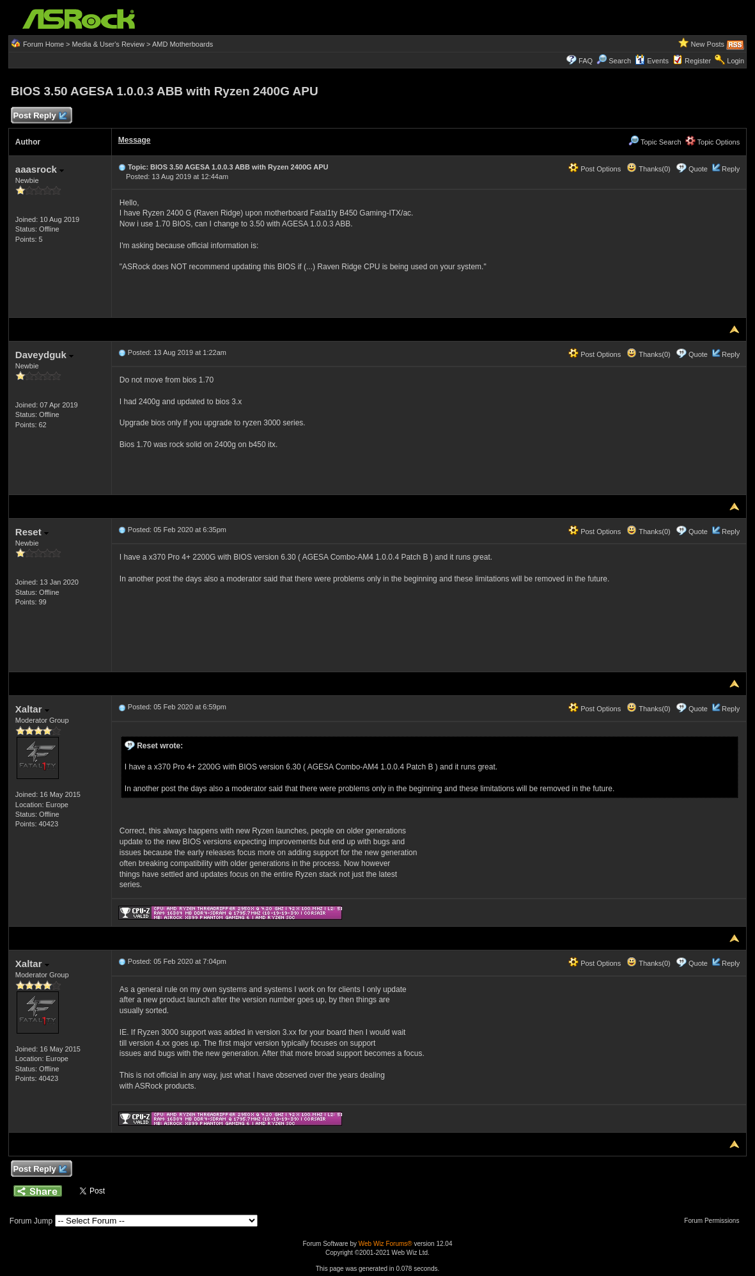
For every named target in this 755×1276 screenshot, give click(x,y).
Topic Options (712, 142)
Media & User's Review (108, 44)
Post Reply (39, 116)
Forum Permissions (714, 1220)
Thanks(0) (648, 169)
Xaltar (32, 709)
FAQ (586, 61)
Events (652, 61)
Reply (731, 169)
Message (134, 140)
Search (620, 61)
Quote (698, 169)
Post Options (594, 169)
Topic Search (654, 142)
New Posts (708, 44)
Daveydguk (44, 354)
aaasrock (39, 169)
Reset (32, 531)
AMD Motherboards (182, 44)
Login (735, 61)
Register (698, 61)
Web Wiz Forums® (385, 1243)
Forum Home (43, 44)
